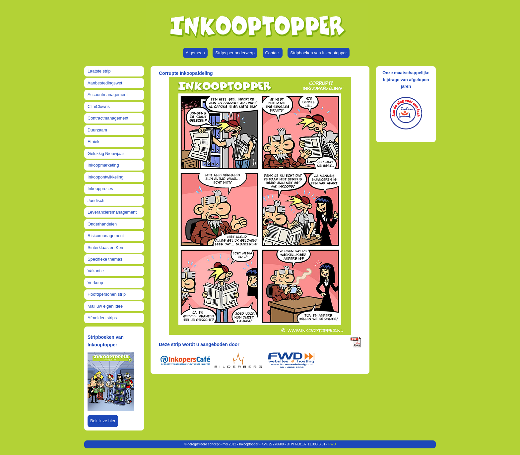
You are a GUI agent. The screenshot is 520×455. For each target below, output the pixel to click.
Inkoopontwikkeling (105, 177)
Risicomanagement (106, 235)
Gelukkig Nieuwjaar (106, 153)
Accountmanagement (108, 94)
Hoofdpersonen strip (107, 294)
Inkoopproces (100, 188)
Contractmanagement (108, 118)
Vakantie (96, 270)
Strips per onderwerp (235, 52)
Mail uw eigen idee (105, 306)
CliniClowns (99, 106)
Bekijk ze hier (102, 420)
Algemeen (195, 52)
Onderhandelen (102, 224)
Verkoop (95, 282)
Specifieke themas (105, 259)
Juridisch (96, 200)
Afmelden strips (102, 317)
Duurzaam (97, 129)
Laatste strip (99, 71)
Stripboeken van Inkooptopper (318, 52)
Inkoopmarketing (103, 165)
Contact (272, 52)
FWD (332, 444)
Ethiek (93, 141)
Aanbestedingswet (105, 82)
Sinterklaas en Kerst (107, 247)
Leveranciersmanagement (112, 212)
